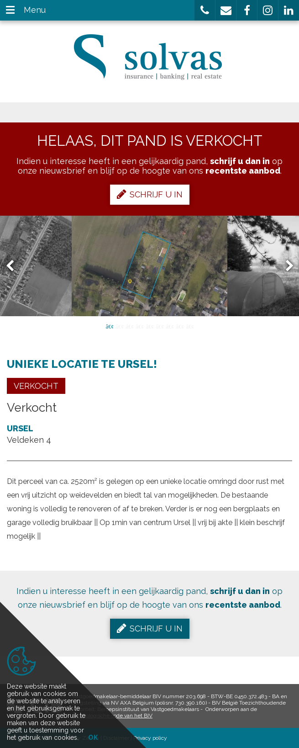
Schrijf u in (150, 194)
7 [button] (170, 326)
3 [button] (130, 326)
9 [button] (190, 326)
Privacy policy (150, 738)
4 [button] (140, 326)
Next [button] (285, 266)
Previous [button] (14, 266)
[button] (204, 10)
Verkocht (36, 386)
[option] (149, 266)
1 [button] (109, 326)
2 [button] (119, 326)
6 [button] (160, 326)
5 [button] (150, 326)
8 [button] (180, 326)
